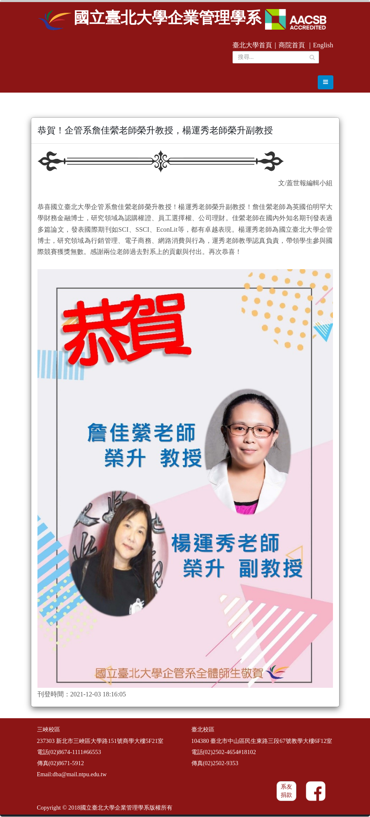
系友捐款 (286, 791)
